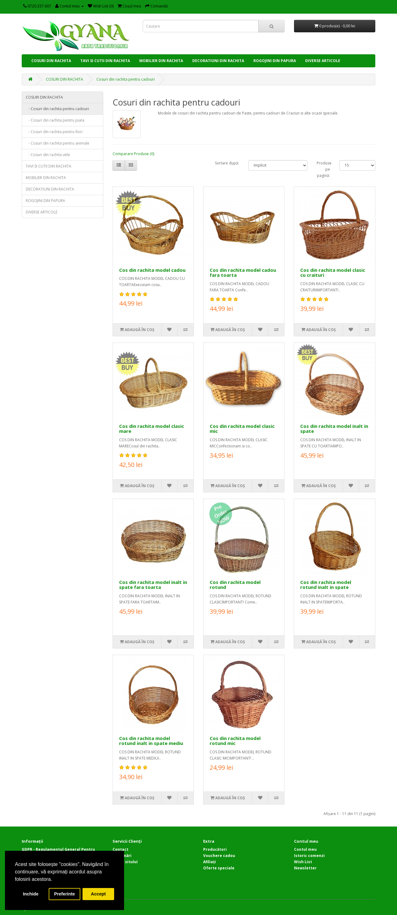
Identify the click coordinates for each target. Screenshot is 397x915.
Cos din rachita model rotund (235, 584)
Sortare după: (227, 163)
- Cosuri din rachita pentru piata (55, 120)
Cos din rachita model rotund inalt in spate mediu (151, 741)
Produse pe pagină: (323, 169)
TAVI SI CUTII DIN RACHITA (105, 60)
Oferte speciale (218, 868)
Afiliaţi (209, 861)
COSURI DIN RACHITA (51, 60)
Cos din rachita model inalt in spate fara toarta (153, 584)
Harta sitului (125, 861)
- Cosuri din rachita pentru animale (57, 143)
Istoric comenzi (309, 855)
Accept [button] (98, 893)
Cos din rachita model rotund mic (235, 741)
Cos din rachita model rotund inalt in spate (325, 584)
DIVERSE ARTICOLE (322, 60)
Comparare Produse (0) (133, 153)
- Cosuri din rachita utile (48, 154)
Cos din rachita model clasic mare (151, 428)
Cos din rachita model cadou (152, 270)
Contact (120, 849)
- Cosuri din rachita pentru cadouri (57, 108)
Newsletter (305, 868)
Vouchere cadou (219, 855)
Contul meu (305, 849)
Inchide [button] (30, 893)
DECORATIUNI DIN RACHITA (218, 60)
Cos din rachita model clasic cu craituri (332, 272)
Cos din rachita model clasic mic (242, 428)
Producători (215, 849)
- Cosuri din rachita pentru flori (54, 131)
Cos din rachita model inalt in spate (334, 428)
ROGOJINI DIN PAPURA (274, 60)
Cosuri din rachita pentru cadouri (125, 79)
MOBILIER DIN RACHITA (161, 60)
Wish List (303, 861)
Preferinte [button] (64, 893)
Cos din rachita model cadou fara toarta (243, 272)
